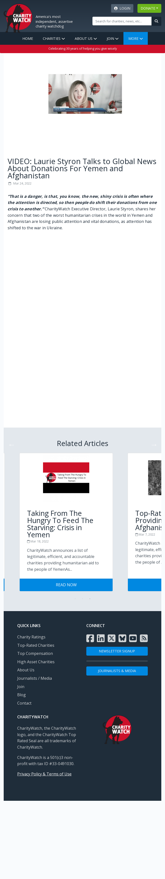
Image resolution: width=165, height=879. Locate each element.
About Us (86, 38)
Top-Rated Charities (35, 645)
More (135, 38)
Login (122, 8)
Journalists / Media (34, 678)
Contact (24, 703)
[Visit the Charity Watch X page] (112, 638)
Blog (21, 694)
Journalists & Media (117, 670)
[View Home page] (18, 17)
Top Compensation (35, 653)
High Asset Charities (36, 661)
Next (152, 443)
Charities (54, 38)
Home (27, 38)
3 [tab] (90, 598)
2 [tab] (82, 598)
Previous (10, 443)
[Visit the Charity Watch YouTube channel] (133, 638)
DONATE (148, 8)
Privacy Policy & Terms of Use (44, 774)
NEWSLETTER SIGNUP (117, 651)
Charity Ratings (31, 637)
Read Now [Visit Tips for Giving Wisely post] (82, 584)
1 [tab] (75, 598)
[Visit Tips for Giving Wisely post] (82, 516)
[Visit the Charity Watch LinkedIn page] (101, 638)
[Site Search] (122, 21)
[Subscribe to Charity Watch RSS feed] (144, 638)
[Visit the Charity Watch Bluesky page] (122, 638)
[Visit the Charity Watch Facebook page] (90, 638)
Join (113, 38)
